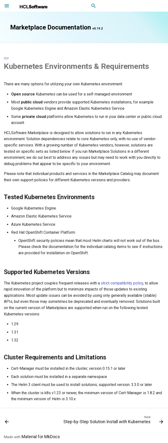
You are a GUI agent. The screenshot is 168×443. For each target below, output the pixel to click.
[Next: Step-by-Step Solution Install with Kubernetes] (112, 421)
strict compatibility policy (122, 283)
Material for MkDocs (41, 436)
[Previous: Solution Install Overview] (7, 421)
